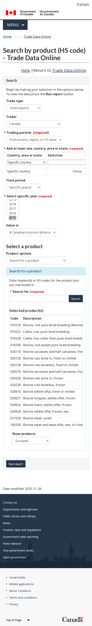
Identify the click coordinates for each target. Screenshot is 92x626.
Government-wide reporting (20, 537)
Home (7, 36)
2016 (12, 213)
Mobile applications (21, 584)
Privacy (13, 604)
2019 (12, 200)
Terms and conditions (23, 597)
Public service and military (19, 516)
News (6, 523)
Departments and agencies (20, 509)
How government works (18, 550)
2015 (12, 218)
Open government (14, 557)
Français (83, 4)
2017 (12, 209)
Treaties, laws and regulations (22, 530)
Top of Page (18, 620)
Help (25, 70)
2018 (12, 204)
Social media (17, 577)
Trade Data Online (37, 36)
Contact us (10, 502)
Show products (23, 434)
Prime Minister (12, 543)
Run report (16, 464)
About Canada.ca (20, 591)
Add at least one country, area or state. (44, 148)
